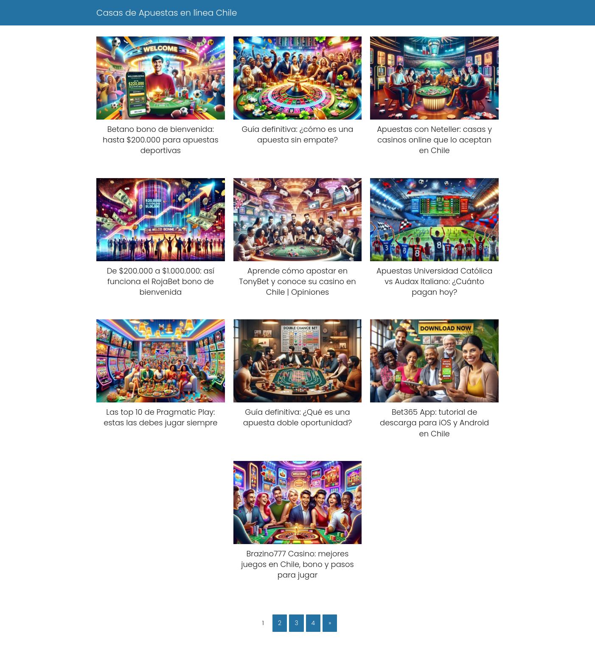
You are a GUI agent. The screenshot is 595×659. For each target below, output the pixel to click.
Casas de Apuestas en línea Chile (166, 13)
